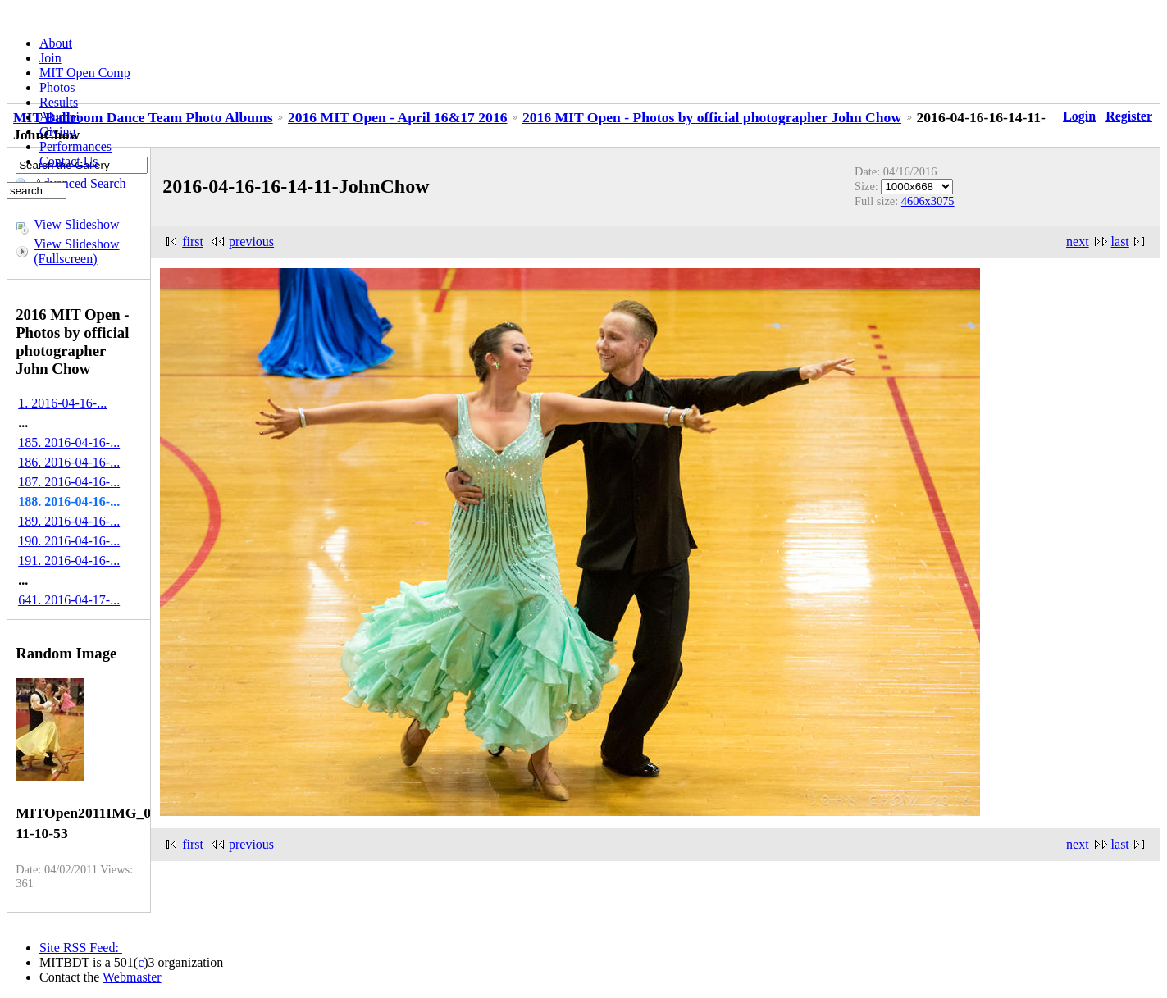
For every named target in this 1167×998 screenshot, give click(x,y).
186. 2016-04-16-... (69, 462)
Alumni (59, 117)
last (1120, 241)
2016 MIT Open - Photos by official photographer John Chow (711, 117)
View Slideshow (76, 224)
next (1077, 241)
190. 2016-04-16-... (69, 541)
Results (58, 102)
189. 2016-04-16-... (69, 521)
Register (1128, 116)
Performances (75, 146)
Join (50, 58)
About (55, 43)
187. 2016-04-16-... (69, 482)
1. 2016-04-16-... (62, 403)
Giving (57, 132)
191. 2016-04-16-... (69, 560)
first (192, 241)
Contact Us (68, 161)
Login (1079, 116)
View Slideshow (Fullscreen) (76, 251)
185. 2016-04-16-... (69, 442)
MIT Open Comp (84, 73)
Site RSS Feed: (80, 948)
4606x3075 (928, 200)
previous (251, 241)
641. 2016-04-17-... (69, 600)
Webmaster (132, 977)
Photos (57, 87)
